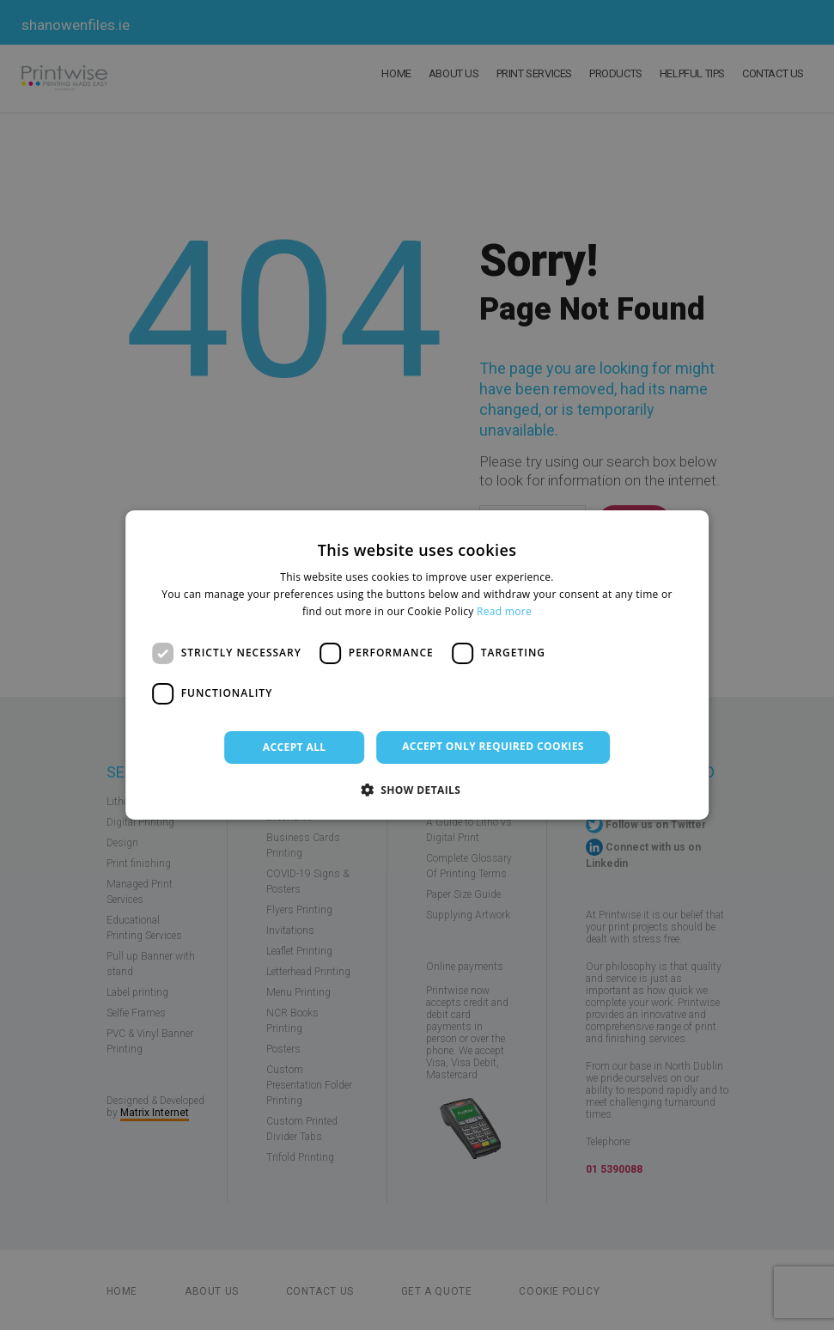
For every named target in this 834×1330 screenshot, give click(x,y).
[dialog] (417, 665)
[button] (417, 789)
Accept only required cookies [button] (493, 746)
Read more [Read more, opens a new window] (504, 611)
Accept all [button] (294, 747)
